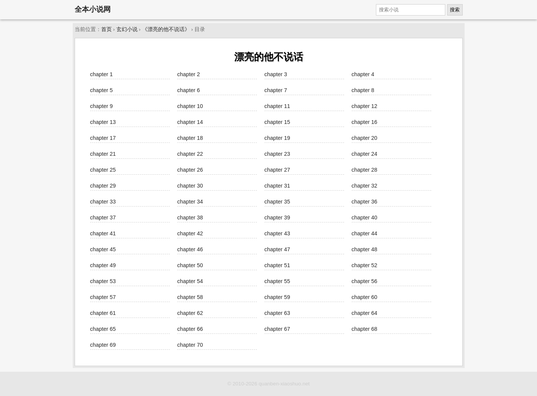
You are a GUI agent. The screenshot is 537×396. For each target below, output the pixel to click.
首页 (106, 29)
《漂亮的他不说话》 (166, 29)
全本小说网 (93, 9)
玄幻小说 (127, 29)
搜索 (455, 10)
